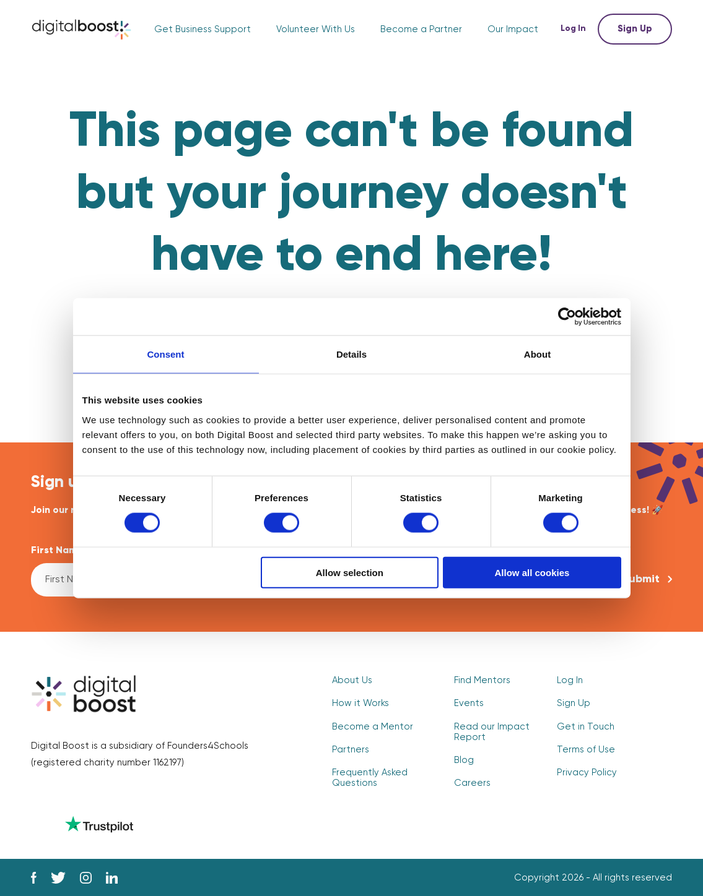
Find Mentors (482, 680)
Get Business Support (202, 29)
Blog (464, 760)
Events (469, 703)
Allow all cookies (532, 572)
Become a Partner (421, 29)
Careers (472, 783)
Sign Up (635, 28)
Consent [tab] (166, 354)
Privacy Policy (587, 772)
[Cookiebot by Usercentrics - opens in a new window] (567, 317)
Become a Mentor (372, 726)
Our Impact (512, 29)
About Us (352, 680)
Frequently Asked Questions (370, 778)
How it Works (360, 703)
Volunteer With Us (315, 29)
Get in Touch (585, 726)
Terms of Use (586, 749)
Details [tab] (351, 354)
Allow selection (349, 572)
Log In (574, 28)
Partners (350, 749)
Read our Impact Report (492, 732)
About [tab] (537, 354)
